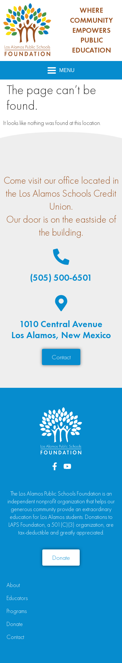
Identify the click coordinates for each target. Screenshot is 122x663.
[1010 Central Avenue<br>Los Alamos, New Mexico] (61, 303)
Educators (17, 598)
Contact (15, 637)
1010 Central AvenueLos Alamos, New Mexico (61, 329)
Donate (15, 624)
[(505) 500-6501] (61, 257)
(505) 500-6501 (61, 277)
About (13, 585)
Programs (17, 611)
